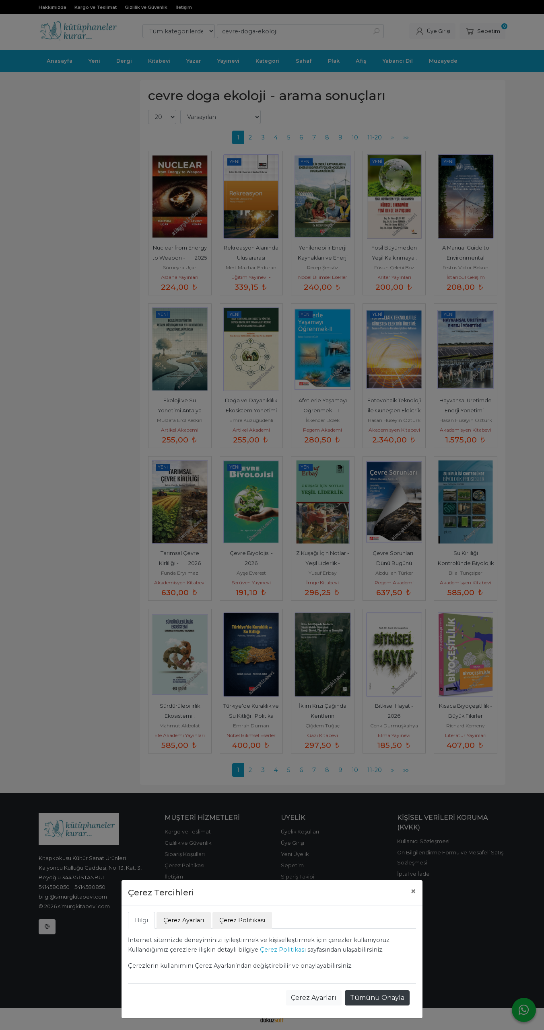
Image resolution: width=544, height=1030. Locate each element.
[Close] (413, 891)
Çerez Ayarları (313, 997)
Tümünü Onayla (377, 997)
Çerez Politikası (283, 949)
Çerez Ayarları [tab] (183, 920)
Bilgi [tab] (141, 920)
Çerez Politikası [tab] (242, 920)
